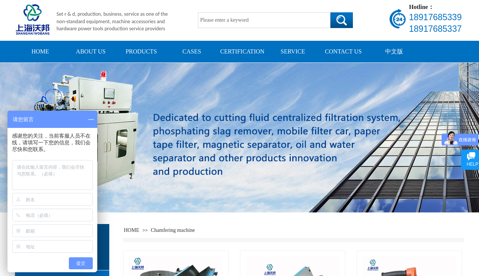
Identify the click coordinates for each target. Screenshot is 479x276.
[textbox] (264, 20)
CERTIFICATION (242, 51)
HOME (40, 51)
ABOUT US (91, 51)
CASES (192, 51)
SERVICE (293, 51)
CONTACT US (343, 51)
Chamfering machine (173, 230)
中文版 (394, 51)
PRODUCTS (141, 51)
